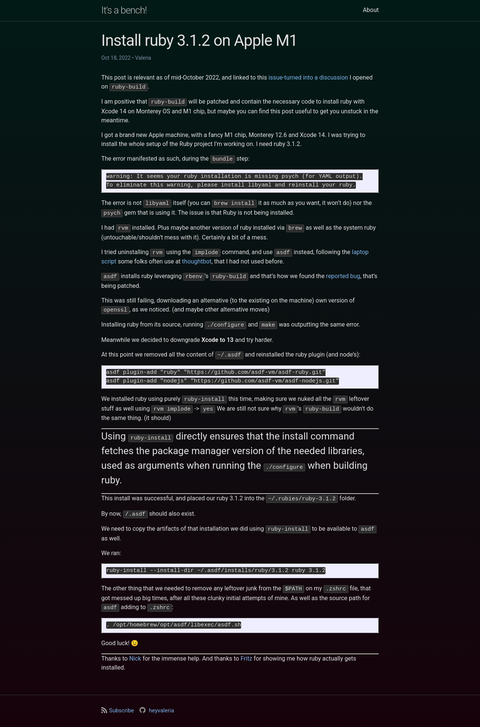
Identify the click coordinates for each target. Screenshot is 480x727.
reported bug (343, 272)
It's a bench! (124, 10)
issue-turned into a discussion (308, 77)
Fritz (246, 648)
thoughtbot (197, 257)
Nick (135, 648)
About (371, 10)
